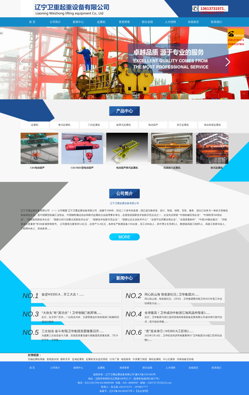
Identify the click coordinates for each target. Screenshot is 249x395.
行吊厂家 (114, 359)
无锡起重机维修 (36, 359)
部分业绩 (147, 21)
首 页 (32, 21)
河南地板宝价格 (185, 359)
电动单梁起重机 (212, 125)
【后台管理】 (142, 391)
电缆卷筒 (126, 359)
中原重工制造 (140, 359)
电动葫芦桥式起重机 (128, 168)
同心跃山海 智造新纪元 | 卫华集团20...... (172, 294)
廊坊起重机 (155, 359)
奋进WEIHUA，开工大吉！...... (63, 294)
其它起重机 (183, 125)
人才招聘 (170, 21)
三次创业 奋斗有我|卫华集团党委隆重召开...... (73, 331)
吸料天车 (65, 359)
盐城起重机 (78, 359)
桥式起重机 (64, 125)
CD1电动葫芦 (38, 168)
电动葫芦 (153, 125)
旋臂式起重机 (123, 125)
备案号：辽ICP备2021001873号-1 (117, 391)
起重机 (101, 21)
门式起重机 (94, 125)
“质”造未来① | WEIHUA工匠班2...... (169, 331)
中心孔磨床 (169, 359)
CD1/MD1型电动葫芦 (83, 168)
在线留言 (193, 21)
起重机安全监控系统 (97, 359)
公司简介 (55, 21)
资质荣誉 (124, 21)
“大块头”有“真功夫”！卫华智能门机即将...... (72, 313)
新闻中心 (78, 21)
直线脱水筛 (53, 359)
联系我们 (216, 21)
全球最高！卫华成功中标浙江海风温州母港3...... (177, 313)
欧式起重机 (218, 168)
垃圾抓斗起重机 (172, 168)
